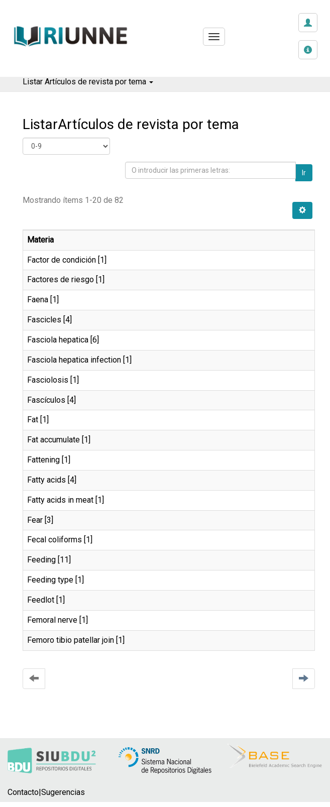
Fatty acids (46, 480)
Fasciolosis (47, 380)
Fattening (43, 460)
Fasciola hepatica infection (74, 360)
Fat (32, 419)
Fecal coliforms (54, 539)
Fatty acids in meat (60, 500)
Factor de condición (61, 260)
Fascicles (44, 319)
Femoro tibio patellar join (70, 640)
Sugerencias (63, 792)
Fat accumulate (53, 439)
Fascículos (46, 400)
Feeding (41, 559)
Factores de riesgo (60, 279)
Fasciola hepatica (57, 339)
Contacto (23, 792)
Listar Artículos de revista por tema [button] (88, 81)
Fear (35, 520)
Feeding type (50, 580)
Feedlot (40, 600)
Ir (304, 173)
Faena (37, 299)
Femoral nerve (52, 620)
